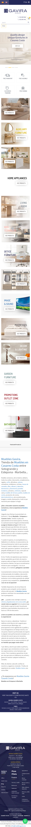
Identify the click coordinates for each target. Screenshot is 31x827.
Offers (2, 778)
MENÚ (4, 26)
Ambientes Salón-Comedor (15, 792)
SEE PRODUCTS (9, 112)
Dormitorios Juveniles (14, 796)
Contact (3, 789)
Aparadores (25, 770)
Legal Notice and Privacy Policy (15, 809)
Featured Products (15, 444)
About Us (3, 786)
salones (20, 482)
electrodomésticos (7, 497)
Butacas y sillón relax (26, 792)
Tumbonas (14, 788)
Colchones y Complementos (26, 800)
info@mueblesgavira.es (18, 826)
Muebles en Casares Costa (14, 463)
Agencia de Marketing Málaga (18, 810)
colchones (17, 491)
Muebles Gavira (10, 459)
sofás (8, 482)
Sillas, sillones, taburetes (25, 788)
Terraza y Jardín (15, 782)
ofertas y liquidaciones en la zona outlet (13, 602)
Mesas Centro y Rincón (26, 783)
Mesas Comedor (24, 779)
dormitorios (5, 489)
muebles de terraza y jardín (13, 493)
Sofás (23, 796)
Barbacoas (14, 785)
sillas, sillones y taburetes (15, 486)
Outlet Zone (4, 781)
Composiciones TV (26, 774)
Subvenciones (4, 792)
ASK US (17, 46)
